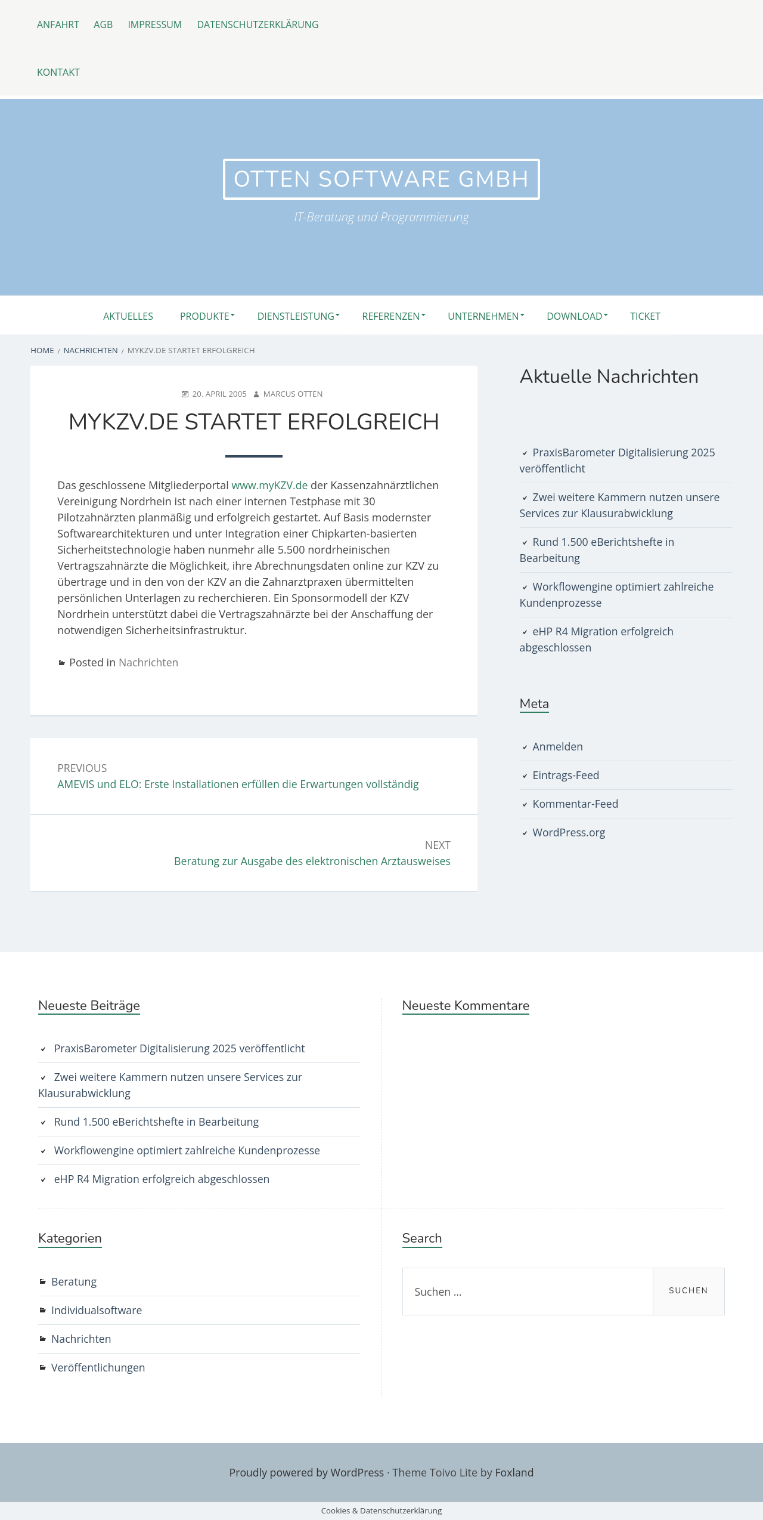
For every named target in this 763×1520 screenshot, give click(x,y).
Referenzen (391, 315)
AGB (106, 23)
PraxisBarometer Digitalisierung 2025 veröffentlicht (181, 1049)
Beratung (74, 1282)
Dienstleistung (290, 315)
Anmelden (558, 746)
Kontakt (59, 71)
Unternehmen (487, 315)
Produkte (195, 315)
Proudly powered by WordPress (306, 1472)
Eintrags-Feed (567, 775)
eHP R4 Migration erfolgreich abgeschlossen (164, 1179)
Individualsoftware (97, 1310)
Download (582, 315)
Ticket (658, 315)
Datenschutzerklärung (264, 23)
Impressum (160, 23)
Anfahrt (59, 23)
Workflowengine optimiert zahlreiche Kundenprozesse (189, 1151)
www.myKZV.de (270, 484)
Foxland (515, 1472)
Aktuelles (114, 315)
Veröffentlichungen (99, 1368)
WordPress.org (570, 832)
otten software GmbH (381, 179)
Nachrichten (149, 661)
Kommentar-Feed (576, 803)
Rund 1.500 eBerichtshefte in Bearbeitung (158, 1122)
